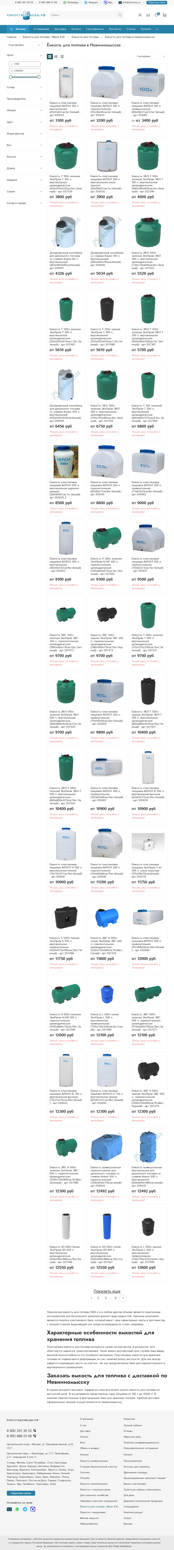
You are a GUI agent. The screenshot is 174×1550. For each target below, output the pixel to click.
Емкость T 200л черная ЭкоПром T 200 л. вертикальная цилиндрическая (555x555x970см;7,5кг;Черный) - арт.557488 (107, 337)
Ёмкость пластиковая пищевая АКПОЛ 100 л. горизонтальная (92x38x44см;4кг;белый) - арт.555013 (107, 109)
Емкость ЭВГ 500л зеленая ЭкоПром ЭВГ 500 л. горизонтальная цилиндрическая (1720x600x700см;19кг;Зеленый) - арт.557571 (147, 1022)
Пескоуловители (133, 1461)
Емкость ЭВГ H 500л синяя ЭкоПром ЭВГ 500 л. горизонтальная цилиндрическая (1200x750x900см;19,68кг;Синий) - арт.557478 (107, 945)
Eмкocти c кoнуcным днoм (95, 1489)
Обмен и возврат (89, 1448)
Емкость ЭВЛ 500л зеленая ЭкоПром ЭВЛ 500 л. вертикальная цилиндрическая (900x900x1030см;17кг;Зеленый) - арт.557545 (65, 719)
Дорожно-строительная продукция (143, 1501)
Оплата (76, 29)
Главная (11, 37)
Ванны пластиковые (135, 1484)
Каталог (18, 29)
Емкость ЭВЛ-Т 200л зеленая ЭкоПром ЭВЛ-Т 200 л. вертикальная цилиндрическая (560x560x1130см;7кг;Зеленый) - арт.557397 (147, 337)
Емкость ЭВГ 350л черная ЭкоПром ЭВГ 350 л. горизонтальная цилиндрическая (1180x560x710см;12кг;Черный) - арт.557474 (107, 642)
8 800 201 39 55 (24, 2)
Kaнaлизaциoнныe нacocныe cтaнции (144, 1478)
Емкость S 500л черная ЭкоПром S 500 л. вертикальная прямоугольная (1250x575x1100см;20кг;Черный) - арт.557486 (66, 945)
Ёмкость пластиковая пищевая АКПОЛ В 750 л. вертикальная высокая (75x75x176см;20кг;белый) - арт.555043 (66, 1097)
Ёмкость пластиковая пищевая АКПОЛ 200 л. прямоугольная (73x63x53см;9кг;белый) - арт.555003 (148, 488)
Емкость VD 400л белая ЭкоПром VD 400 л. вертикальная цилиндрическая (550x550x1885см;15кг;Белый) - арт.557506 (65, 1254)
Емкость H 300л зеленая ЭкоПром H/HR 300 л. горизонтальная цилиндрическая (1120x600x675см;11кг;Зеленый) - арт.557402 (107, 566)
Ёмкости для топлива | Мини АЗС (44, 37)
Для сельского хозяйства (94, 1495)
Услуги (127, 1518)
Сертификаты (95, 29)
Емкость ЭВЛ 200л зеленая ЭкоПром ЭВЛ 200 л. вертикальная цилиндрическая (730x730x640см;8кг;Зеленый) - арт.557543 (148, 260)
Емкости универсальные (94, 1461)
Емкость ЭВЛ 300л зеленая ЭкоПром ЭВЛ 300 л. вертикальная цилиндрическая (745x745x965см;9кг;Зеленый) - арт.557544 (107, 413)
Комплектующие (133, 1512)
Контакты (115, 29)
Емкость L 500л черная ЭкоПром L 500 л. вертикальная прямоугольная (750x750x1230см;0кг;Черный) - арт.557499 (148, 1254)
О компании (41, 29)
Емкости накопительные (94, 1484)
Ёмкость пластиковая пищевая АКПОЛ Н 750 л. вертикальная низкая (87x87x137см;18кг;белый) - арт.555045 (107, 1097)
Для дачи (129, 1495)
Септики (85, 1472)
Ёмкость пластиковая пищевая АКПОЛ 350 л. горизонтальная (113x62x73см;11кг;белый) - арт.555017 (147, 565)
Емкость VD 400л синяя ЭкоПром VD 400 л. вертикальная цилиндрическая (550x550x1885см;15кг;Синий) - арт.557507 (106, 1254)
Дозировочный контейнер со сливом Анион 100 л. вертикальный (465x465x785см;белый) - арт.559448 (107, 259)
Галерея (146, 29)
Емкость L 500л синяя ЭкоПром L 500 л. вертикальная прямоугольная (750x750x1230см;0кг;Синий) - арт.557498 (107, 1022)
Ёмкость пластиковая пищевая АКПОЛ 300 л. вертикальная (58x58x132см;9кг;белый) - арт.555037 (65, 565)
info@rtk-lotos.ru (129, 2)
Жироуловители (89, 1524)
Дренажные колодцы (135, 1472)
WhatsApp (70, 2)
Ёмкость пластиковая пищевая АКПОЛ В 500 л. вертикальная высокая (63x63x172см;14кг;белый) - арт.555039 (148, 794)
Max (108, 2)
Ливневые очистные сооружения (98, 1501)
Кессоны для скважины (137, 1466)
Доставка (60, 29)
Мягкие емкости (89, 1518)
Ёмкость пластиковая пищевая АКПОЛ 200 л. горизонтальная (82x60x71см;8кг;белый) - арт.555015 (106, 488)
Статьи (131, 29)
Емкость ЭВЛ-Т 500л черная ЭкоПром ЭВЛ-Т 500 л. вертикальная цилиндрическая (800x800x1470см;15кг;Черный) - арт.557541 (147, 719)
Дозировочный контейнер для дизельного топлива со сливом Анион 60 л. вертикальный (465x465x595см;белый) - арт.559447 (66, 260)
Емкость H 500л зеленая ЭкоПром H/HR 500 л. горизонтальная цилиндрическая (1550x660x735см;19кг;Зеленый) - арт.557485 (65, 1022)
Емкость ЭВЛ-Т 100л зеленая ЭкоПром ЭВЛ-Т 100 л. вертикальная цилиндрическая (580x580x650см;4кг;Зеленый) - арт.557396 (148, 184)
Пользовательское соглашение (141, 1448)
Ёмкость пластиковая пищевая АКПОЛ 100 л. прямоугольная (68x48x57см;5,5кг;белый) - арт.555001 (148, 109)
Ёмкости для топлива (85, 37)
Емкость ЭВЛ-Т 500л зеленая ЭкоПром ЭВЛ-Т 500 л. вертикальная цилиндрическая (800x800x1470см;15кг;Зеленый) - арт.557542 (65, 795)
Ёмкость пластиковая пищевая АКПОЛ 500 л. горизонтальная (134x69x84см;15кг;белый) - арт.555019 (107, 871)
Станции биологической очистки (98, 1466)
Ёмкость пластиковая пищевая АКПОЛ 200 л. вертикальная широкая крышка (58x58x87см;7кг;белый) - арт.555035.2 (66, 490)
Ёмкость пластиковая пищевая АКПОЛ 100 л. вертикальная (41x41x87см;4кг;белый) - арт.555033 (65, 109)
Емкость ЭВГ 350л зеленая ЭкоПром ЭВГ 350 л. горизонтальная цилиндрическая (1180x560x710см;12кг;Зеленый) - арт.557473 (66, 642)
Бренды (128, 1524)
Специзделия (131, 1506)
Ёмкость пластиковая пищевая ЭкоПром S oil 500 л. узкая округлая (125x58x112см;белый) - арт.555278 (146, 871)
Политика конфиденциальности (141, 1442)
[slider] (10, 76)
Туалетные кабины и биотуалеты (142, 1489)
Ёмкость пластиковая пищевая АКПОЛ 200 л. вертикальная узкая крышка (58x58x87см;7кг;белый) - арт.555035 (107, 184)
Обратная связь (157, 2)
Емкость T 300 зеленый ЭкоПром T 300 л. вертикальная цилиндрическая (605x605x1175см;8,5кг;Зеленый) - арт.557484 (148, 413)
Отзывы (128, 1431)
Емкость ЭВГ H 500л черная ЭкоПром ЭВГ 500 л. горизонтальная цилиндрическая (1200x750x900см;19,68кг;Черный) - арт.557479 (148, 1098)
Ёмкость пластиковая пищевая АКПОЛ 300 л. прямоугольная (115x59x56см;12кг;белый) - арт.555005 (107, 718)
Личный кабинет (133, 1425)
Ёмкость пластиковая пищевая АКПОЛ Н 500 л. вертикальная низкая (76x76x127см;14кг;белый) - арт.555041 (66, 871)
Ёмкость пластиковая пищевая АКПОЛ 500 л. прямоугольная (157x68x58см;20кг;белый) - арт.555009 (148, 944)
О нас (83, 1425)
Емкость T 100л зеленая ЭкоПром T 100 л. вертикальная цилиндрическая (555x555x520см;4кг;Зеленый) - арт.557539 (66, 184)
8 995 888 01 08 (48, 2)
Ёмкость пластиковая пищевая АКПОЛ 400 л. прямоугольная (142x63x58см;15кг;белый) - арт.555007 (107, 794)
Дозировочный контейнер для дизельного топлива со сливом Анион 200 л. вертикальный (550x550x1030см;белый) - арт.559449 (66, 413)
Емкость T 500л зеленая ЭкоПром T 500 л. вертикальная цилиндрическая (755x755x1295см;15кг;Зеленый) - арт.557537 (147, 642)
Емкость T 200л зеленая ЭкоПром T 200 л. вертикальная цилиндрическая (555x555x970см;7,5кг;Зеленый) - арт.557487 (66, 337)
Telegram (91, 2)
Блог (82, 1442)
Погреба (85, 1478)
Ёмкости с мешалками (93, 1512)
